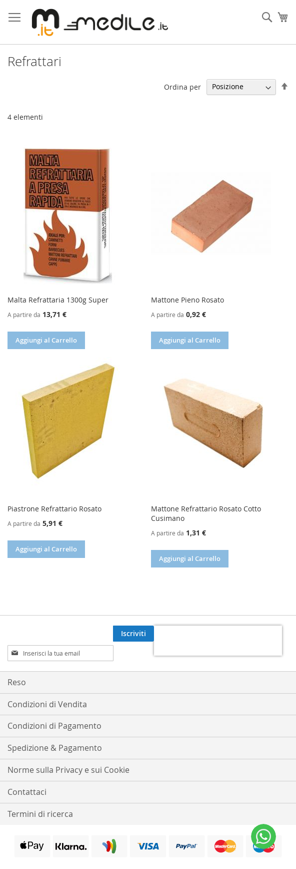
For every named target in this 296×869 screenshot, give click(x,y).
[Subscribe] (268, 634)
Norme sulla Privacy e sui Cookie (69, 750)
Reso (17, 662)
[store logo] (98, 22)
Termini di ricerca (40, 794)
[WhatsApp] (263, 836)
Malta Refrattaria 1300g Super (58, 300)
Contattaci (27, 772)
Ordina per (182, 86)
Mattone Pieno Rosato (187, 300)
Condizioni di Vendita (47, 684)
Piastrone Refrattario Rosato (55, 508)
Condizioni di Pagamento (55, 706)
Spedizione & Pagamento (55, 728)
